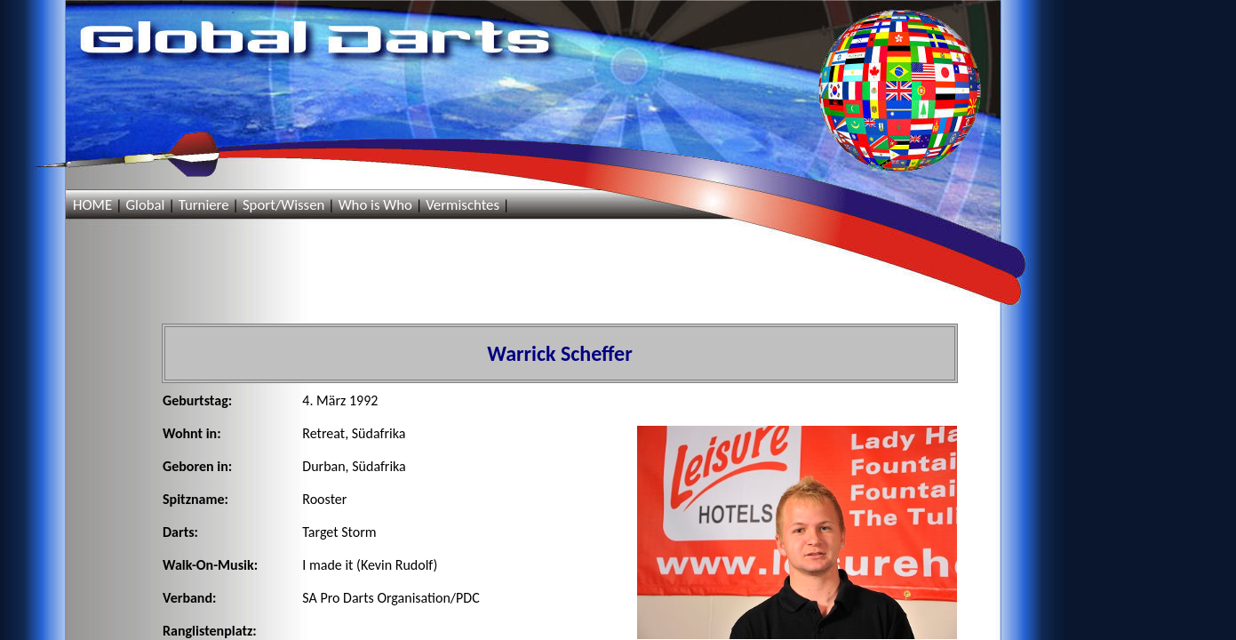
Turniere (204, 205)
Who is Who (375, 205)
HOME (92, 205)
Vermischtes (462, 205)
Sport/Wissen (283, 205)
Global (144, 205)
